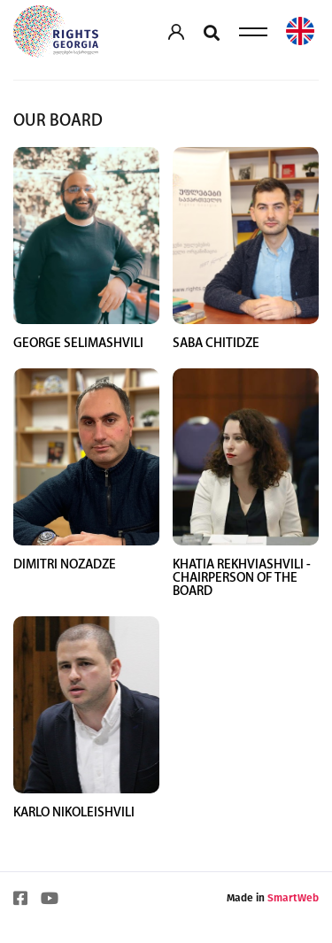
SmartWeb (293, 933)
